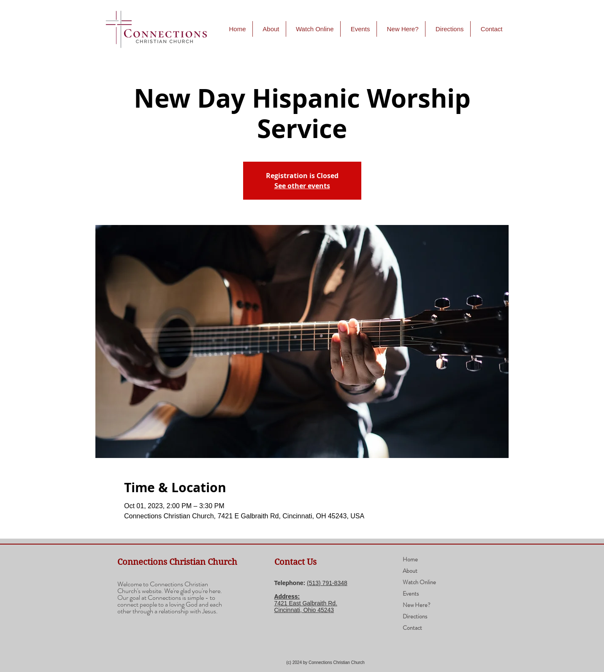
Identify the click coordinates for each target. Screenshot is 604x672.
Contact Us (295, 562)
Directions (415, 616)
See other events (302, 185)
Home (410, 559)
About (410, 570)
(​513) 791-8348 (327, 583)
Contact (412, 627)
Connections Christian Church (177, 562)
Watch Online (419, 582)
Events (411, 593)
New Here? (417, 605)
